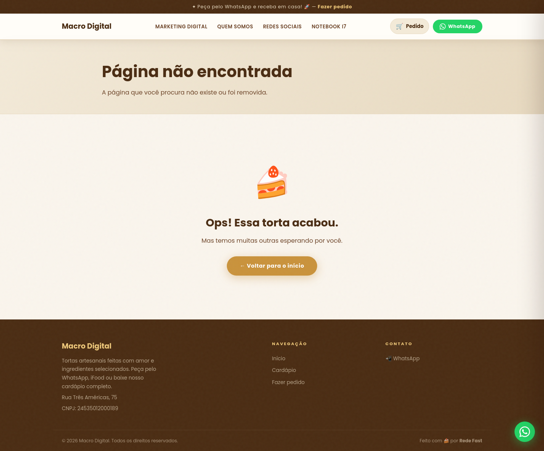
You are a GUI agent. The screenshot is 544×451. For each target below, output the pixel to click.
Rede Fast (470, 440)
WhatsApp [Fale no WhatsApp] (457, 26)
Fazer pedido (335, 6)
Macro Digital (87, 26)
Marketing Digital (181, 26)
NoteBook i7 (329, 26)
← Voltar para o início (272, 266)
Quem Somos (235, 26)
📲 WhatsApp (403, 358)
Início (278, 358)
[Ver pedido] (409, 26)
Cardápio (284, 370)
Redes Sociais (282, 26)
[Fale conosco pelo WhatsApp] (525, 432)
